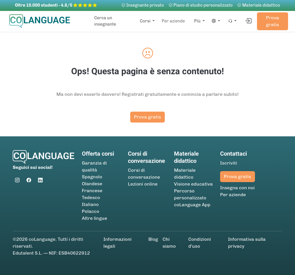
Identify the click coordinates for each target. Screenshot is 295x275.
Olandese (92, 183)
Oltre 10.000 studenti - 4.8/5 (56, 5)
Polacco (90, 211)
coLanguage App (192, 204)
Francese (92, 190)
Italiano (90, 204)
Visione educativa (193, 184)
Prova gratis (272, 21)
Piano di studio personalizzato (201, 5)
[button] (214, 21)
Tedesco (91, 197)
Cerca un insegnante (105, 21)
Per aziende (173, 21)
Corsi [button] (145, 21)
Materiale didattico (258, 5)
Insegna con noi (237, 187)
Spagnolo (92, 176)
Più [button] (198, 21)
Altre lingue (94, 218)
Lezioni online (143, 184)
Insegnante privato (142, 5)
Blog (153, 239)
